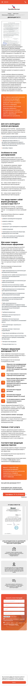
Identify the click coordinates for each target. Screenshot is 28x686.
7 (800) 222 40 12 (12, 459)
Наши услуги (15, 13)
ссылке (3, 71)
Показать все (24, 497)
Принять (14, 682)
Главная (9, 13)
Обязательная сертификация (8, 15)
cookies (10, 676)
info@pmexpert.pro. (16, 461)
